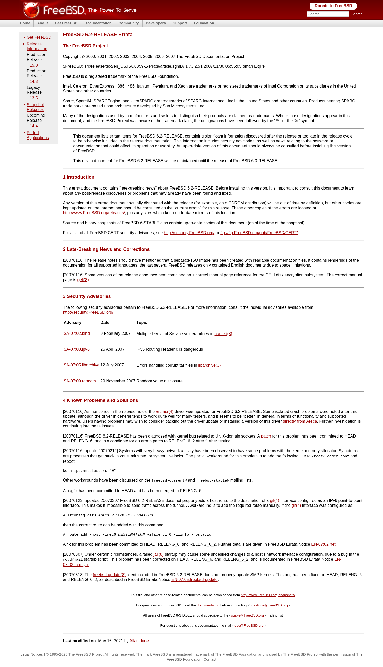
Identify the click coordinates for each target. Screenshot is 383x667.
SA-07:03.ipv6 (77, 349)
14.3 (34, 81)
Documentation (98, 23)
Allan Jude (139, 642)
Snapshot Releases (35, 107)
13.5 (34, 98)
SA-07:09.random (80, 381)
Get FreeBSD (66, 23)
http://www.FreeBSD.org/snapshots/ (268, 596)
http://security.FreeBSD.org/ (189, 232)
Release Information (37, 46)
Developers (156, 23)
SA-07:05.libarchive (81, 365)
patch (266, 436)
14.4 (34, 126)
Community (128, 23)
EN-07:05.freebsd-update (194, 581)
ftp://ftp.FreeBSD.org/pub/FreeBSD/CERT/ (259, 232)
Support (180, 23)
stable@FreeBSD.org (247, 617)
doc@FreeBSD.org (249, 627)
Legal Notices (32, 656)
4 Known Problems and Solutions (100, 400)
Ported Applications (38, 135)
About (42, 23)
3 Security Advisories (87, 296)
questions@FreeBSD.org (269, 607)
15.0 (34, 65)
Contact (210, 661)
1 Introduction (78, 177)
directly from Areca (300, 421)
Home (25, 23)
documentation (208, 607)
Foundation (204, 23)
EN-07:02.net (323, 546)
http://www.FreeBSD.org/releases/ (94, 213)
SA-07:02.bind (77, 333)
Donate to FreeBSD (333, 6)
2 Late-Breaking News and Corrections (106, 249)
